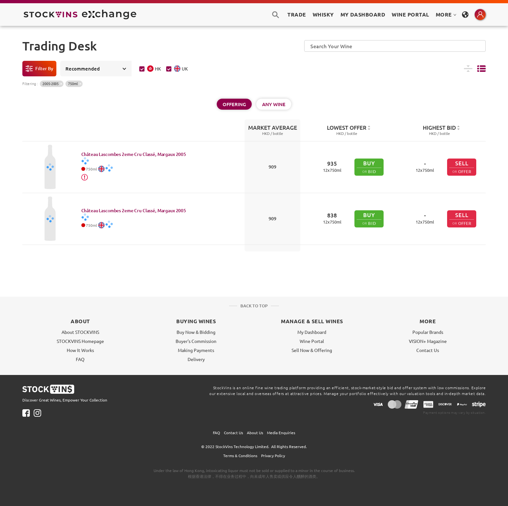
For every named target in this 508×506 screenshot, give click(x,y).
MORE (446, 14)
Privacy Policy (273, 455)
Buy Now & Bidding (196, 332)
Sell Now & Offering (312, 350)
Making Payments (196, 350)
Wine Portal (410, 14)
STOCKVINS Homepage (80, 341)
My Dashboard (311, 332)
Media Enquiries (281, 432)
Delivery (196, 359)
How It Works (80, 350)
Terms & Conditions (240, 455)
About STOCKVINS (80, 332)
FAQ (80, 359)
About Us (255, 432)
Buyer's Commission (196, 341)
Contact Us (427, 350)
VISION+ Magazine (428, 341)
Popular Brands (427, 332)
